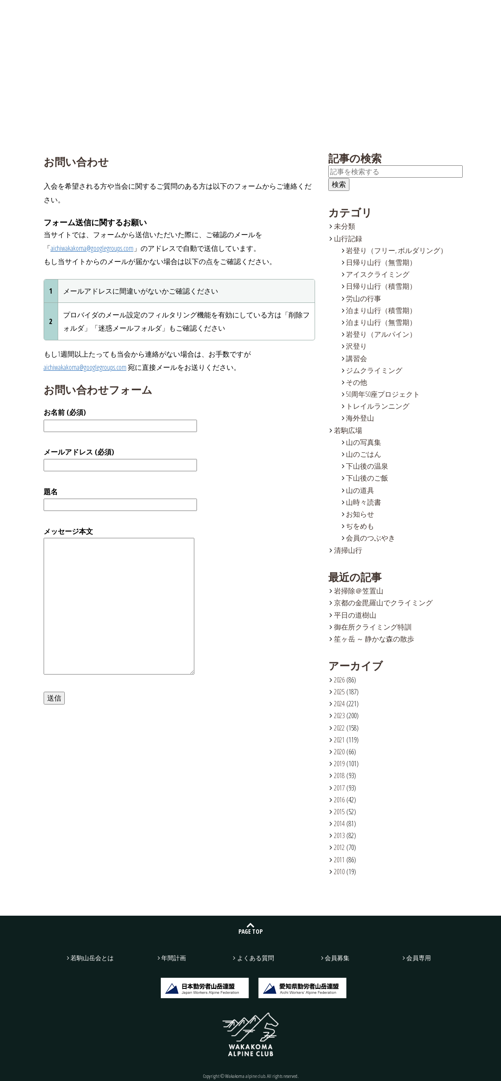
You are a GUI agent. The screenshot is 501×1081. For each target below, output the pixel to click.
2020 (339, 752)
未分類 (344, 226)
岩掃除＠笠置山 (358, 591)
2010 (339, 871)
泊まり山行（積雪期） (381, 310)
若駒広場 (216, 14)
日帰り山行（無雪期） (381, 262)
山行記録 (164, 14)
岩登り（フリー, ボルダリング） (396, 250)
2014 (339, 823)
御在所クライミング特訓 (373, 627)
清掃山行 (348, 550)
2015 (339, 811)
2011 (339, 860)
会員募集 (469, 14)
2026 (339, 680)
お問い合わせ (409, 14)
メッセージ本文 (119, 601)
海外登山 (360, 418)
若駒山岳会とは (112, 14)
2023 (339, 715)
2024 (339, 703)
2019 (339, 763)
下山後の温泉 (367, 466)
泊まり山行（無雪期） (381, 322)
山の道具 (360, 490)
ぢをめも (360, 526)
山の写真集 (363, 442)
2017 (339, 788)
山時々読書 (363, 502)
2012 (339, 847)
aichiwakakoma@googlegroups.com (92, 248)
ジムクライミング (374, 370)
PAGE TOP (250, 931)
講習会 (356, 358)
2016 (339, 800)
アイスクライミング (377, 274)
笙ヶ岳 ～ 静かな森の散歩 (374, 639)
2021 (339, 740)
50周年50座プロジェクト (383, 394)
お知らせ (360, 514)
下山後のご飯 (367, 478)
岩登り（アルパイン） (381, 334)
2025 (339, 692)
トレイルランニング (377, 406)
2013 (339, 835)
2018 (339, 775)
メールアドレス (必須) (120, 458)
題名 (120, 498)
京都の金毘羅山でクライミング (383, 603)
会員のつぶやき (370, 538)
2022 (339, 728)
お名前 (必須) (120, 418)
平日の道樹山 (355, 615)
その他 (356, 382)
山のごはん (363, 454)
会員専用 (418, 958)
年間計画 (268, 14)
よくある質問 (319, 14)
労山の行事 (363, 298)
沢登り (356, 346)
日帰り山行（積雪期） (381, 286)
